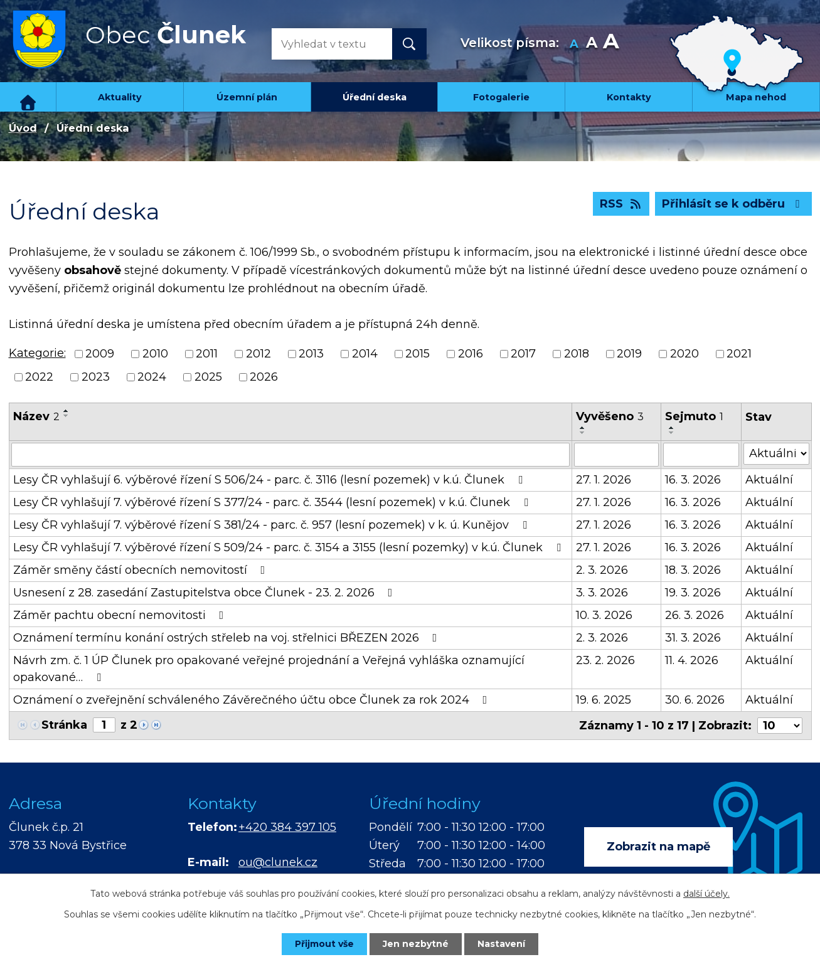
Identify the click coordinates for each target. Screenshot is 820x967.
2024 (151, 377)
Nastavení (501, 943)
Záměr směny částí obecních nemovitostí (141, 570)
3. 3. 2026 (602, 593)
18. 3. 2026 (693, 570)
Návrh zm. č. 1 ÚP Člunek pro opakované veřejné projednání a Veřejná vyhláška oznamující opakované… (268, 668)
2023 (96, 377)
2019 (629, 354)
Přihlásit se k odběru (733, 204)
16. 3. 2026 (693, 480)
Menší (574, 44)
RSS (621, 204)
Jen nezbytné (416, 943)
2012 (258, 354)
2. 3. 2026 (602, 570)
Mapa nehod (756, 97)
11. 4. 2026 (691, 660)
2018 (576, 354)
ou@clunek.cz (277, 862)
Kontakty (629, 97)
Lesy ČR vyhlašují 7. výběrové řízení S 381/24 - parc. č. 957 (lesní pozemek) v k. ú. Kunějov (272, 525)
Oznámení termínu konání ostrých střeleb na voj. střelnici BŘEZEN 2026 (227, 638)
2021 (739, 354)
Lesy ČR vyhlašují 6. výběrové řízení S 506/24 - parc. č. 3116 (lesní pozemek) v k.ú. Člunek (270, 480)
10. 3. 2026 (604, 615)
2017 (523, 354)
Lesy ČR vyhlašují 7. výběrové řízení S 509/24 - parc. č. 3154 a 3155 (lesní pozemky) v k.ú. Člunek (289, 547)
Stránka (64, 725)
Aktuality (120, 97)
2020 (684, 354)
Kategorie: (37, 353)
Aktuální (769, 480)
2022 (39, 377)
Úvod (28, 97)
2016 (470, 354)
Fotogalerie (501, 97)
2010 (155, 354)
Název (36, 416)
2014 (365, 354)
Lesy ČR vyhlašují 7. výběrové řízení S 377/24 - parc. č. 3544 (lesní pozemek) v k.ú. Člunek (273, 502)
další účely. (706, 893)
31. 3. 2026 (693, 638)
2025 (208, 377)
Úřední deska (375, 97)
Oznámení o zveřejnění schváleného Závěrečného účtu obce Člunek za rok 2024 (253, 700)
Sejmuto (694, 416)
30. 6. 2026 (695, 700)
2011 (207, 354)
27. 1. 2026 (603, 480)
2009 (99, 354)
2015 (417, 354)
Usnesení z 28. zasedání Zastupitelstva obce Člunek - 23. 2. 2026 (205, 593)
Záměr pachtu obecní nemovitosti (121, 615)
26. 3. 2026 (694, 615)
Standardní (591, 44)
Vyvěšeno (610, 416)
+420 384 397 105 (287, 827)
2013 (311, 354)
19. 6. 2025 (603, 700)
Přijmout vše (324, 943)
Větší (611, 44)
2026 (264, 377)
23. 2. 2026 (605, 660)
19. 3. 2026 (693, 593)
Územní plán (246, 97)
